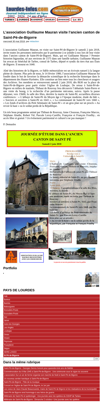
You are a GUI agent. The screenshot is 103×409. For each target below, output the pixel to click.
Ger (5, 317)
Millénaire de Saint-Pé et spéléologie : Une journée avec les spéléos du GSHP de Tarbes (42, 396)
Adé (5, 296)
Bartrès (7, 303)
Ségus (6, 348)
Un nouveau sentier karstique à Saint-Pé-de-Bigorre (26, 378)
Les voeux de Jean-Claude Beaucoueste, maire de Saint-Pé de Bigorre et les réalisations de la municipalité (50, 389)
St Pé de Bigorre (11, 355)
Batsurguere (9, 306)
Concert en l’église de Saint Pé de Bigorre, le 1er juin (27, 385)
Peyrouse (8, 341)
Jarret (6, 320)
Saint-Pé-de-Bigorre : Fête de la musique (21, 382)
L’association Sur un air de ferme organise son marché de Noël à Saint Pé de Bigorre (41, 375)
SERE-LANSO (10, 352)
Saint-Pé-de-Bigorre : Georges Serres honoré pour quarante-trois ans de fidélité (38, 368)
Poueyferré (8, 345)
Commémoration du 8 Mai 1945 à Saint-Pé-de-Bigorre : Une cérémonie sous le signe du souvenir (46, 371)
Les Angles (8, 327)
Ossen (7, 338)
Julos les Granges (12, 324)
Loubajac (8, 331)
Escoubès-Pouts (11, 310)
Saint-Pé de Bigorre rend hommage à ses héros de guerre (29, 392)
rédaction (34, 41)
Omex (6, 334)
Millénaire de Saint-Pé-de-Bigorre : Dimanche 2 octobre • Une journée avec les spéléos (41, 399)
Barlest (7, 299)
